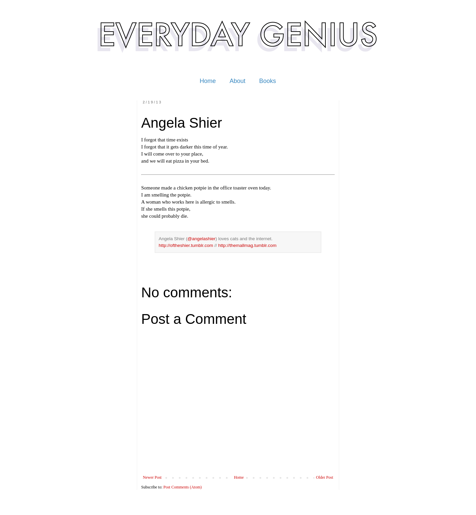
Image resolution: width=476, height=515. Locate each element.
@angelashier (202, 238)
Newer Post (152, 477)
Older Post (324, 477)
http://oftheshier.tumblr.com (186, 245)
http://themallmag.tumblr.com (247, 245)
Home (208, 81)
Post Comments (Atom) (182, 487)
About (237, 81)
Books (267, 81)
